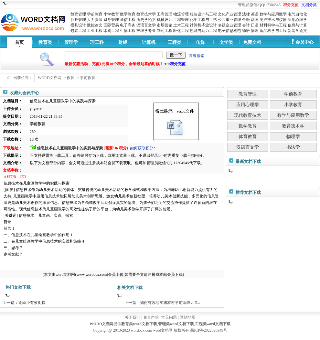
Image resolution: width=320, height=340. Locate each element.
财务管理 (111, 19)
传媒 (200, 42)
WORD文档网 (49, 77)
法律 (246, 14)
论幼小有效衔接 (32, 302)
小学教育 (111, 14)
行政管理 (78, 19)
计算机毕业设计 (203, 25)
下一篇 (130, 302)
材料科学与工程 (273, 25)
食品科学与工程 (273, 30)
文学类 (226, 42)
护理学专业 (146, 30)
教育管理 (78, 14)
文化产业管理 (229, 14)
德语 (246, 30)
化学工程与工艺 (203, 19)
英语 (255, 14)
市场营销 (164, 25)
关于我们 (132, 317)
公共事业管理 (229, 19)
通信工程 (127, 19)
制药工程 (164, 30)
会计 (246, 25)
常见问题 (169, 317)
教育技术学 (146, 14)
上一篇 (9, 302)
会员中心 (304, 42)
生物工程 (127, 30)
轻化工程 (181, 30)
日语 (255, 25)
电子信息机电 (229, 30)
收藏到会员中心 (24, 92)
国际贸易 (111, 25)
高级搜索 (196, 56)
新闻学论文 (297, 30)
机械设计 (164, 19)
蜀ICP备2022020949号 (208, 330)
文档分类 (309, 5)
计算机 (148, 42)
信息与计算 (297, 25)
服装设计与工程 (203, 14)
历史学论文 (146, 19)
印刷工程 (111, 30)
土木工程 (181, 25)
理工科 (97, 42)
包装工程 (78, 30)
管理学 (71, 42)
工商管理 (164, 14)
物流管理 (181, 14)
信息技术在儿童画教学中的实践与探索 (70, 148)
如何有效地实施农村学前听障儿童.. (170, 302)
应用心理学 (297, 19)
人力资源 (94, 19)
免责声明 (151, 317)
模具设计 (78, 25)
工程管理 (181, 19)
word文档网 (65, 274)
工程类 (174, 42)
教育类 (45, 42)
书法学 (293, 147)
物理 (255, 30)
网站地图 (187, 317)
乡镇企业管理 (229, 25)
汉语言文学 (146, 25)
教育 (70, 77)
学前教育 (94, 14)
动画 (255, 19)
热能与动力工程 (203, 30)
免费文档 (252, 42)
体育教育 (248, 136)
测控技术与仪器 (273, 19)
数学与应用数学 (273, 14)
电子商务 (127, 25)
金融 (246, 19)
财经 (122, 42)
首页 (19, 42)
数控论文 (94, 25)
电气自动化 (297, 14)
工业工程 (94, 30)
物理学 (293, 136)
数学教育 (127, 14)
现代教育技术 (247, 115)
